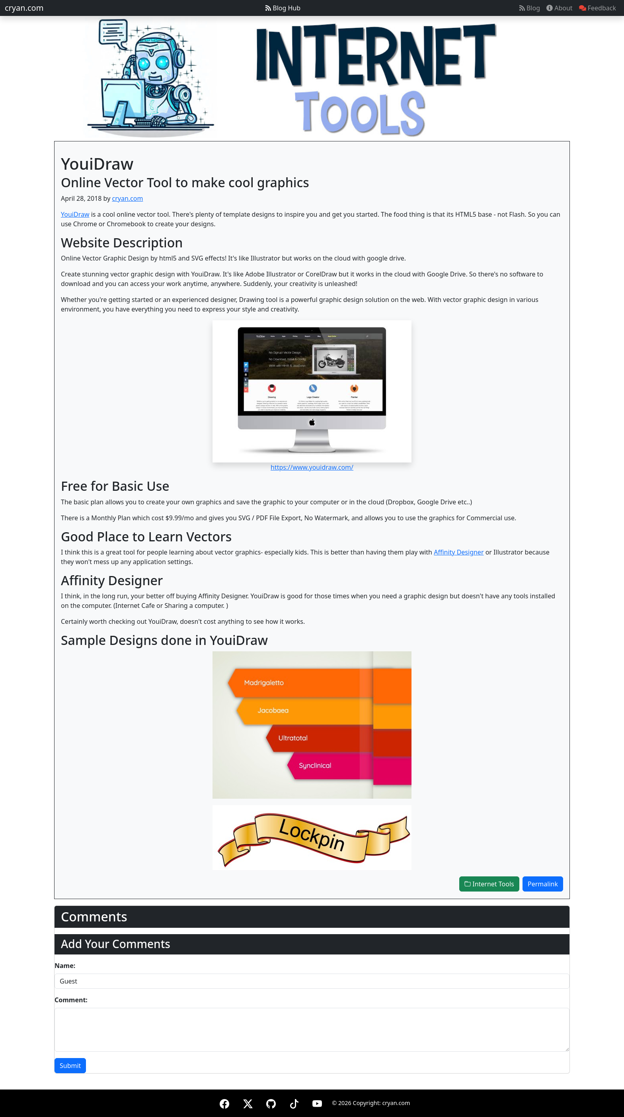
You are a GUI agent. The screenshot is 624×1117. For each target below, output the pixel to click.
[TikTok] (294, 1102)
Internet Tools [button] (489, 884)
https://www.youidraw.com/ (312, 467)
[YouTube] (317, 1102)
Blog (529, 8)
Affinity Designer (459, 552)
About (559, 8)
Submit (70, 1065)
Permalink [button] (543, 884)
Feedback (597, 8)
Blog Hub (282, 8)
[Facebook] (224, 1102)
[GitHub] (271, 1102)
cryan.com (24, 7)
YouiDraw (75, 214)
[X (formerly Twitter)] (248, 1102)
